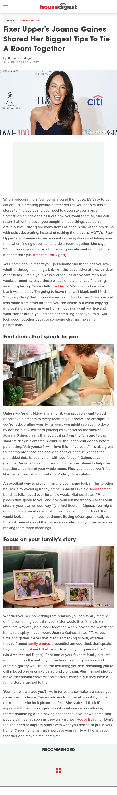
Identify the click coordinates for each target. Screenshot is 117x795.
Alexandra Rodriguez (20, 58)
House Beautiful (89, 719)
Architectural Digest (49, 254)
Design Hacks (30, 20)
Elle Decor (60, 286)
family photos (39, 643)
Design (9, 20)
